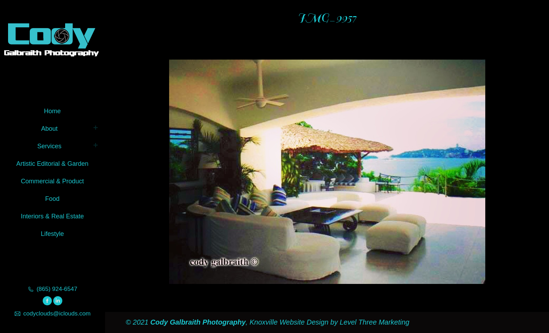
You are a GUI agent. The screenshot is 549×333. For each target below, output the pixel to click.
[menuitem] (52, 110)
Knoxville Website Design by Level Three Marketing (328, 322)
